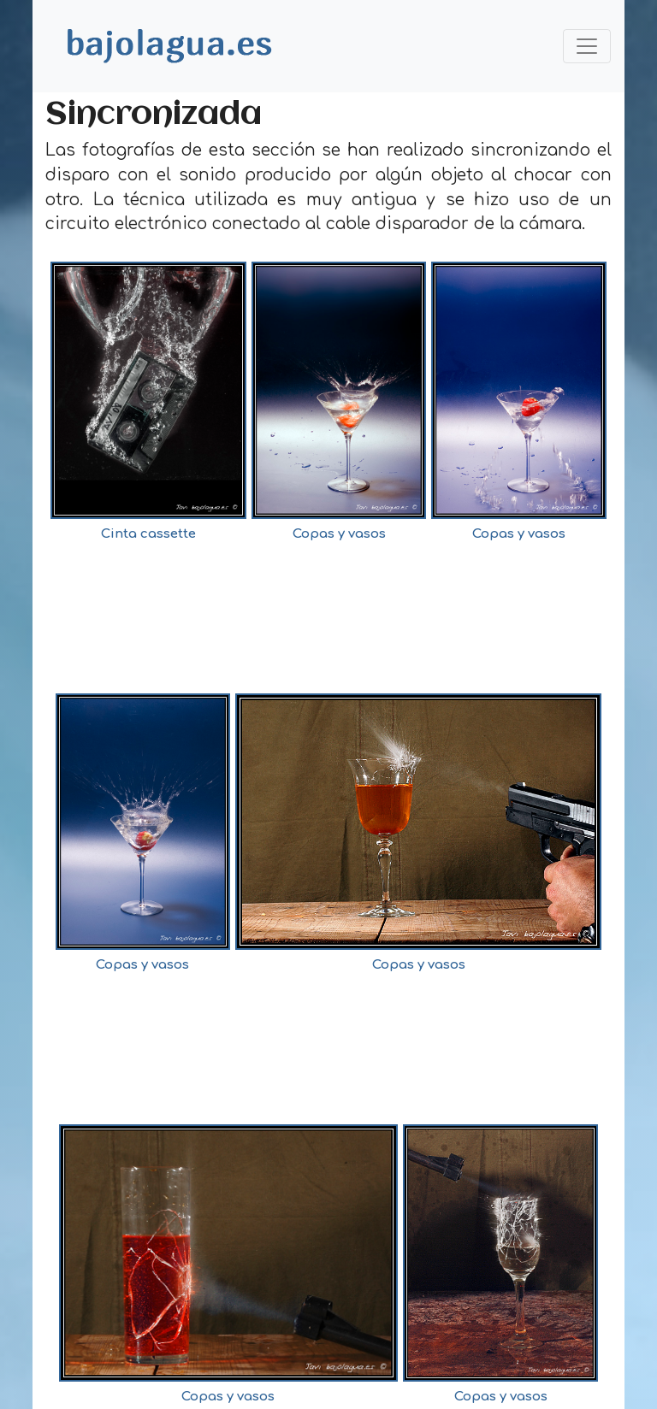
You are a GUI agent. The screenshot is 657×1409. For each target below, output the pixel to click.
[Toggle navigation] (587, 46)
